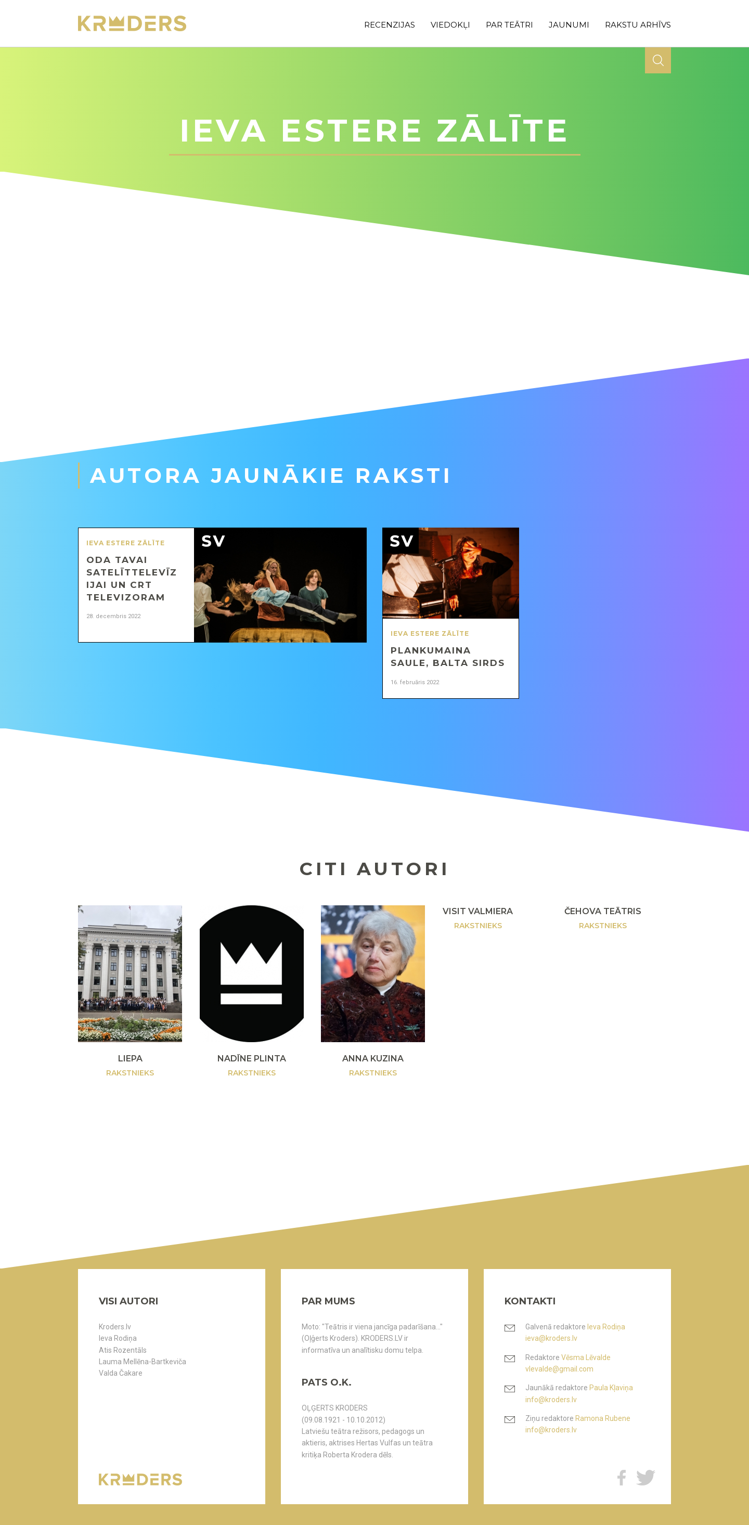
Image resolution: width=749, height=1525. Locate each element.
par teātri (509, 25)
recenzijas (389, 25)
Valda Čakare (121, 1373)
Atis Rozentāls (123, 1350)
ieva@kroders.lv (551, 1338)
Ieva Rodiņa (118, 1338)
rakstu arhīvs (638, 25)
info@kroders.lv (551, 1399)
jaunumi (569, 25)
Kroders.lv (115, 1327)
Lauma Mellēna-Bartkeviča (142, 1361)
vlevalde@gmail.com (559, 1369)
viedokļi (450, 25)
